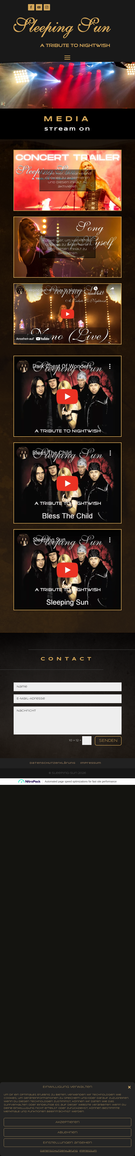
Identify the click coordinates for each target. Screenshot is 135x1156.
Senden (108, 741)
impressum (88, 1153)
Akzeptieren (67, 1124)
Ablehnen (67, 1134)
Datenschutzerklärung (59, 1153)
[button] (129, 1089)
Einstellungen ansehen (67, 1145)
